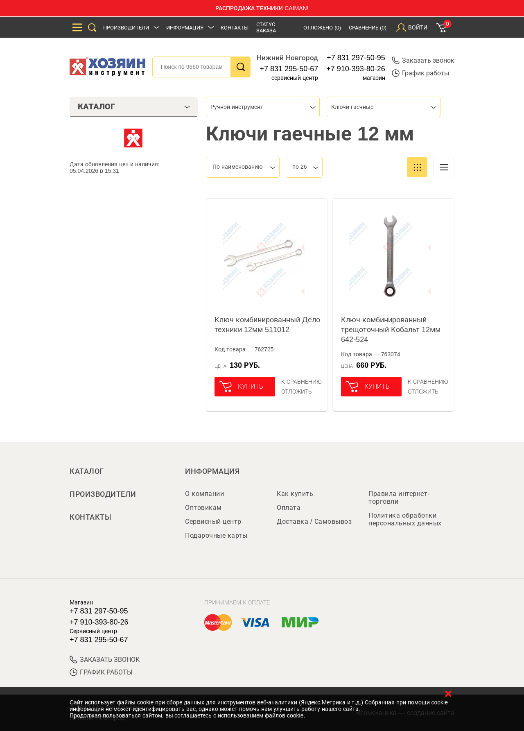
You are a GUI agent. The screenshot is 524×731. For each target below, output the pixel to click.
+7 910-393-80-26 (355, 69)
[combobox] (263, 107)
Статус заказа (266, 27)
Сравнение (367, 28)
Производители (126, 28)
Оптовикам (203, 507)
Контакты (234, 28)
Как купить (295, 493)
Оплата (288, 507)
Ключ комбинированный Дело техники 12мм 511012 (267, 325)
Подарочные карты (216, 535)
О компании (204, 493)
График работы (420, 73)
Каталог (87, 471)
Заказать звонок (423, 60)
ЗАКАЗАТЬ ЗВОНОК (105, 659)
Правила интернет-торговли (399, 497)
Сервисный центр (213, 521)
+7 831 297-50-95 (356, 58)
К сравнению (301, 381)
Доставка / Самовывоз (314, 521)
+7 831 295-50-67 (289, 69)
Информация (184, 28)
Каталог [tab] (134, 106)
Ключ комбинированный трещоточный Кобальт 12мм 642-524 (390, 330)
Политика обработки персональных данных (405, 519)
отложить (296, 391)
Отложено (322, 28)
